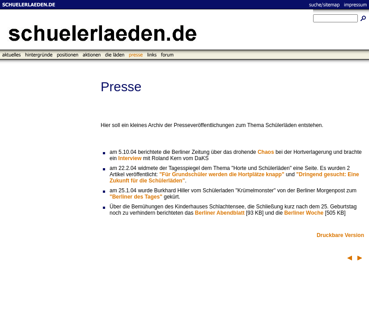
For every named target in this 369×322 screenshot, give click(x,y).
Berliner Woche (303, 213)
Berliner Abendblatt (220, 213)
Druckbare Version (340, 235)
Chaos (266, 152)
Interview (129, 158)
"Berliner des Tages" (136, 197)
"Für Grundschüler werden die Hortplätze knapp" (221, 174)
